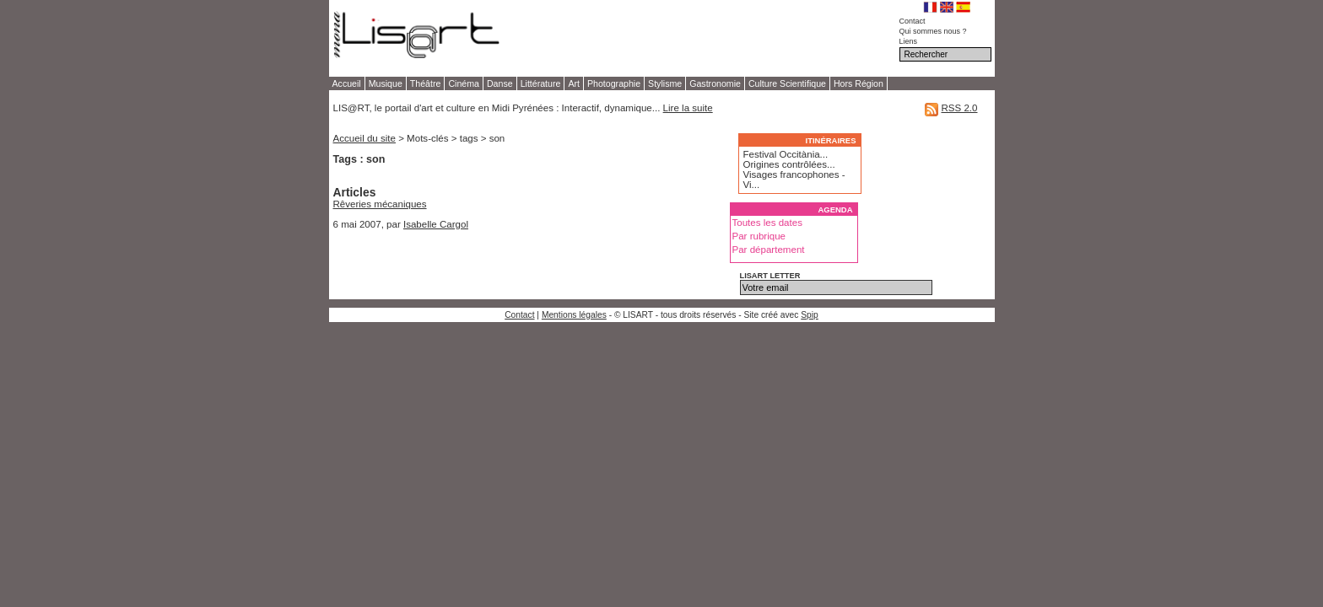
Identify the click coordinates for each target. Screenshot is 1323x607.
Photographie (613, 83)
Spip (809, 315)
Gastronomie (715, 83)
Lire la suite (688, 108)
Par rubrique (759, 236)
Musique (385, 83)
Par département (768, 249)
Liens (908, 41)
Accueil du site (364, 138)
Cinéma (463, 83)
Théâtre (425, 83)
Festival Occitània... (786, 154)
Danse (500, 83)
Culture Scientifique (787, 83)
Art (574, 83)
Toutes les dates (767, 223)
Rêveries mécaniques (380, 204)
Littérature (541, 83)
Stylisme (665, 83)
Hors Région (858, 83)
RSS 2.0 (959, 108)
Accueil (346, 83)
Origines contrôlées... (789, 164)
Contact (912, 21)
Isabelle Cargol (435, 224)
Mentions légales (574, 315)
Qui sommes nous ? (933, 31)
